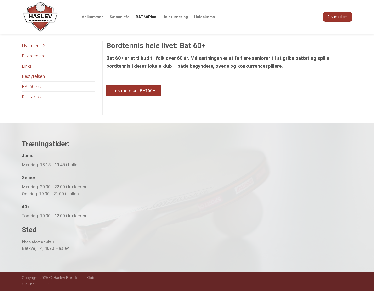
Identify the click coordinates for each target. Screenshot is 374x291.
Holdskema (204, 17)
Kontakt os (32, 96)
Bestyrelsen (33, 76)
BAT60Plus (146, 17)
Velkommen (92, 17)
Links (27, 66)
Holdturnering (175, 17)
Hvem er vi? (33, 45)
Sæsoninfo (120, 17)
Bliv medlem (33, 55)
